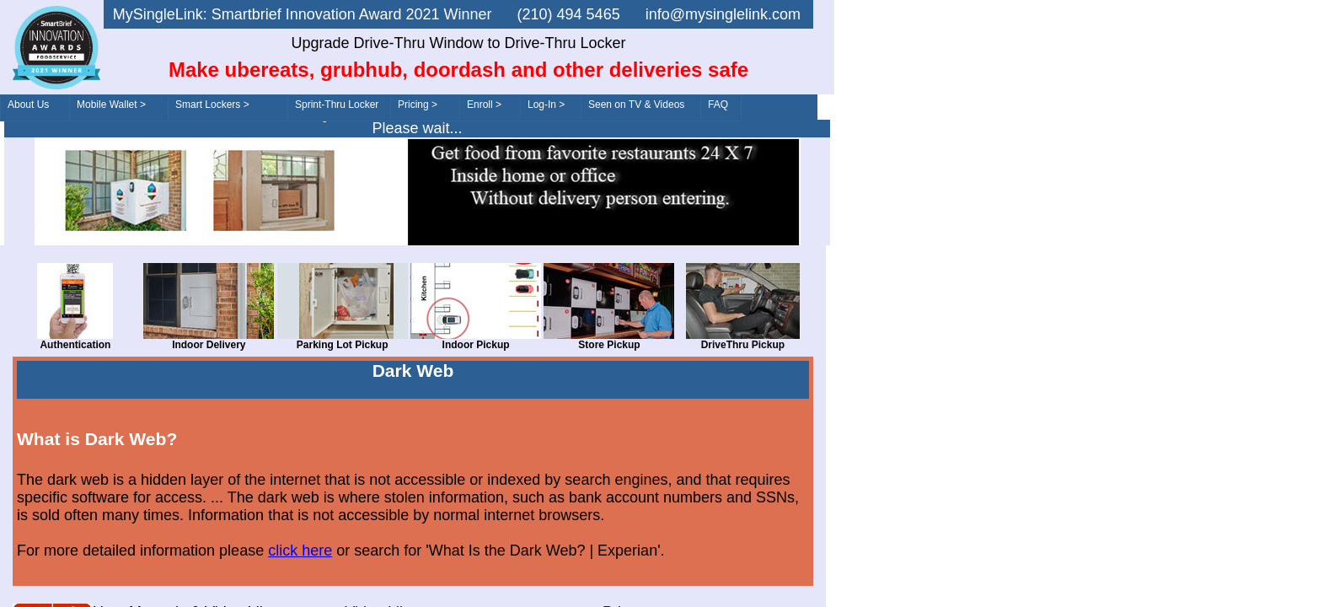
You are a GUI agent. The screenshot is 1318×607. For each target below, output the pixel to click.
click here (300, 550)
